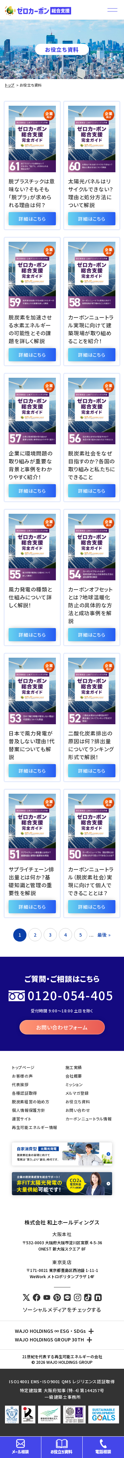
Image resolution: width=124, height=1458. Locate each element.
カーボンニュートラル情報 (88, 1118)
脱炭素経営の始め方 (30, 1101)
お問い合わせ (77, 1110)
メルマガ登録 (77, 1093)
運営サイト (21, 1118)
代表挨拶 (20, 1084)
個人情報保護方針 (28, 1110)
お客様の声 (22, 1076)
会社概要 (73, 1076)
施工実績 (73, 1067)
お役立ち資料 (77, 1101)
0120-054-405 (70, 995)
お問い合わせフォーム (62, 1027)
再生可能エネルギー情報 (34, 1127)
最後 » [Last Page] (104, 934)
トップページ (23, 1067)
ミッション (74, 1084)
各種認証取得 (24, 1093)
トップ (10, 85)
